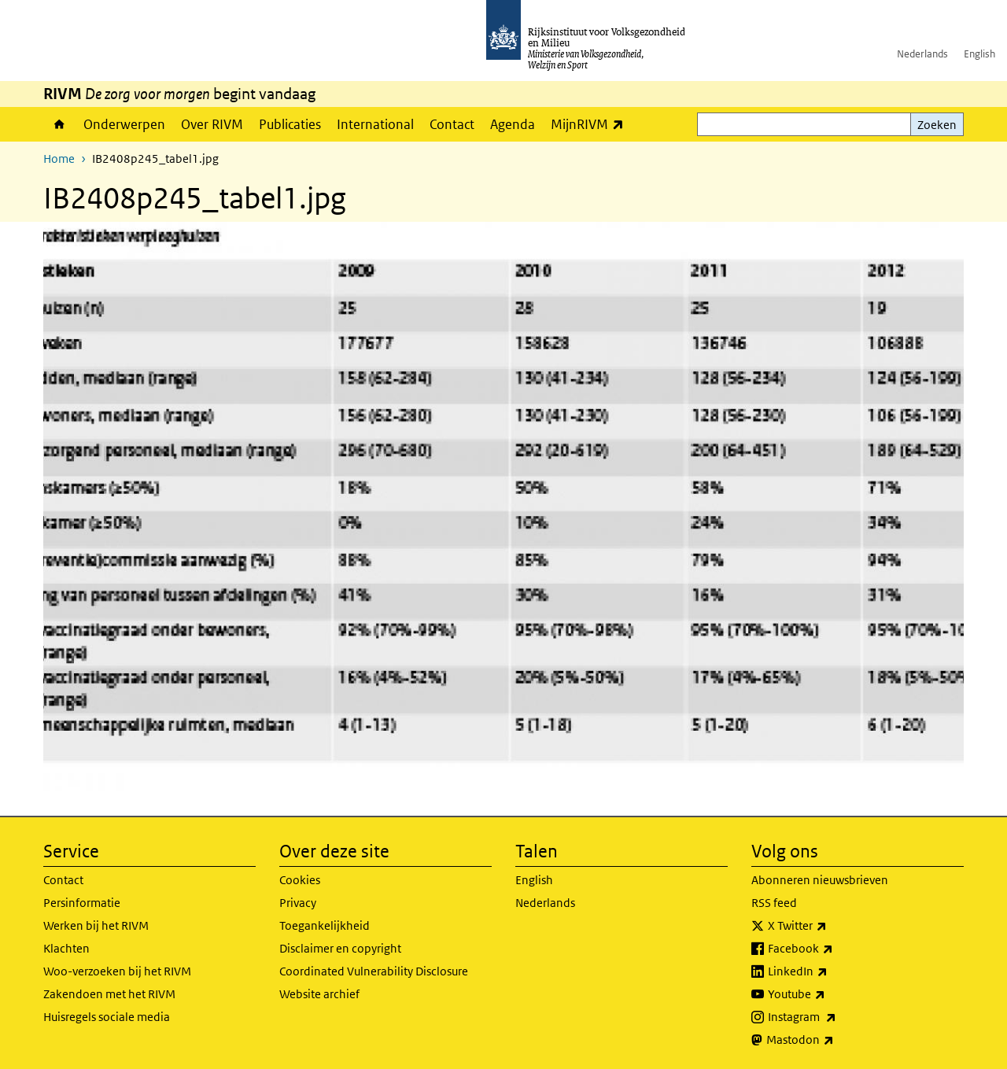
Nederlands (922, 54)
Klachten (66, 948)
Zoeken (937, 124)
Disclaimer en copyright (340, 948)
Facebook (835, 948)
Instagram (837, 1017)
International (375, 124)
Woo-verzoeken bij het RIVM (117, 971)
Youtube (831, 994)
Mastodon (834, 1039)
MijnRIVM (591, 124)
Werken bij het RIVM (96, 925)
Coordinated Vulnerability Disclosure (373, 971)
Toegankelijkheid (324, 925)
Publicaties (290, 124)
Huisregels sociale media (106, 1016)
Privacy (297, 902)
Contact (452, 124)
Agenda (512, 124)
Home (59, 124)
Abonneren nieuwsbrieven (819, 879)
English (979, 54)
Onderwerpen (124, 124)
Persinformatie (81, 902)
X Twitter (832, 925)
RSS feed (774, 902)
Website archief (319, 993)
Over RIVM (212, 124)
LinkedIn (832, 971)
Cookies (299, 879)
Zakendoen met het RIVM (109, 993)
